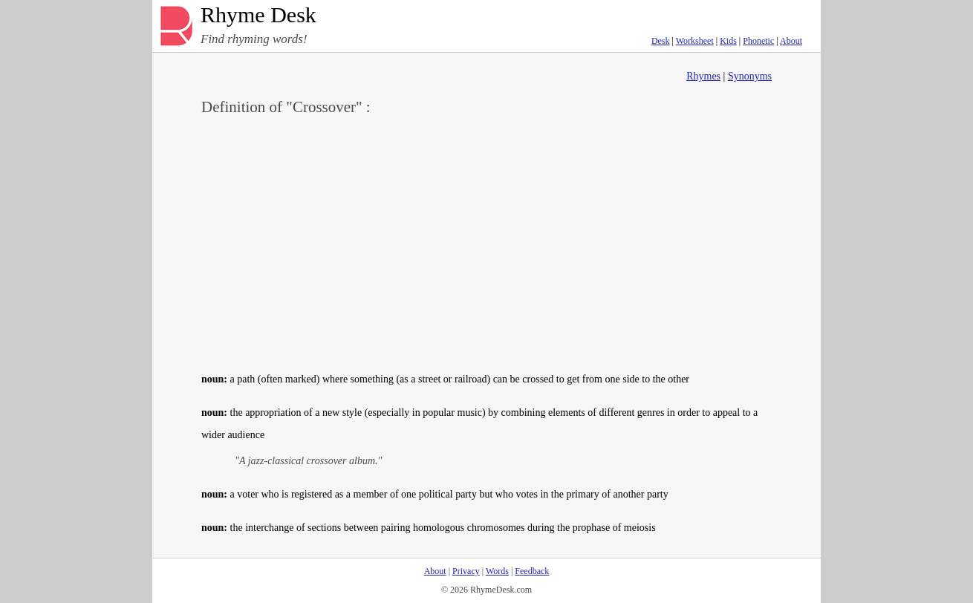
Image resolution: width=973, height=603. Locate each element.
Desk (660, 41)
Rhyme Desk (258, 15)
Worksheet (695, 41)
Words (497, 571)
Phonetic (758, 41)
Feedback (532, 571)
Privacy (466, 571)
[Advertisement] (486, 242)
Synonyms (750, 76)
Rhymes (703, 76)
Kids (728, 41)
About (791, 41)
